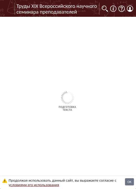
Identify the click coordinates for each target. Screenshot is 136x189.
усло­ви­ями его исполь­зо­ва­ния (34, 184)
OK (129, 182)
